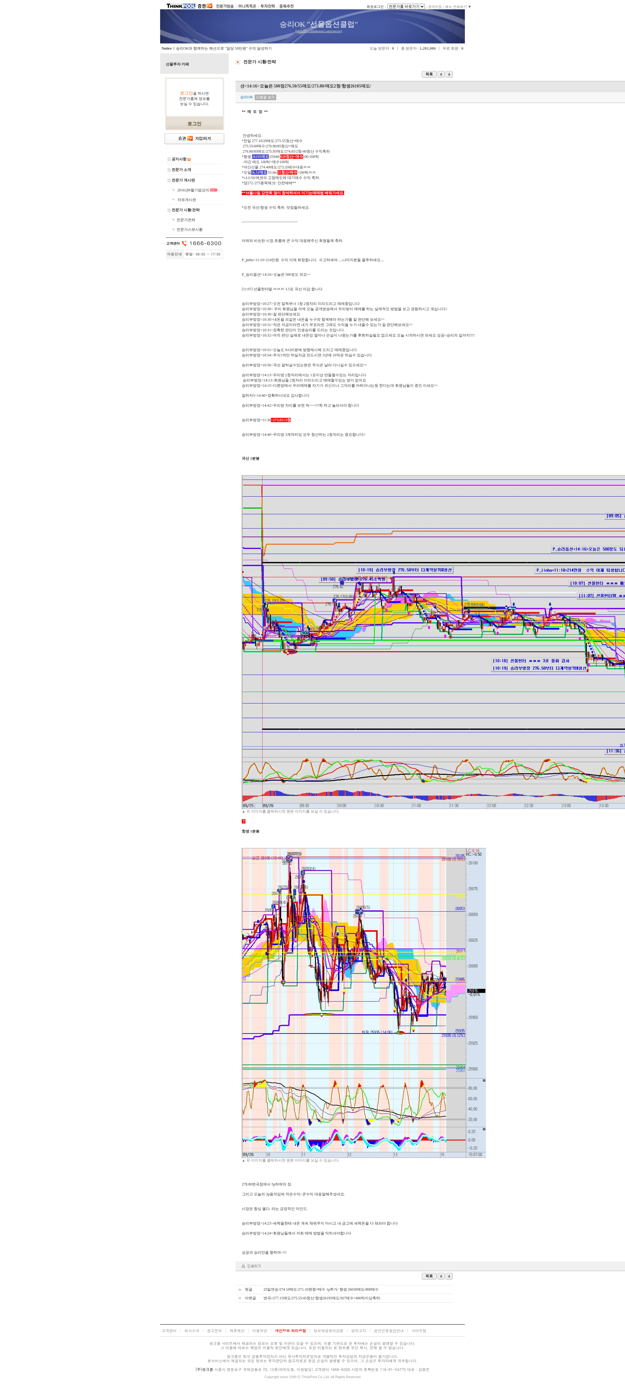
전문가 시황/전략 (186, 210)
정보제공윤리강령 (329, 1330)
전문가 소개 (181, 169)
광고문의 (214, 1330)
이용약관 (259, 1330)
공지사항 (179, 159)
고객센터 (169, 1330)
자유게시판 (187, 200)
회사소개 (191, 1330)
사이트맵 (418, 1330)
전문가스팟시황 (190, 229)
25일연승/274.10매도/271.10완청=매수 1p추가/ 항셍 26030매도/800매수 (321, 1289)
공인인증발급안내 (389, 1330)
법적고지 (358, 1330)
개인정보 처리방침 (290, 1330)
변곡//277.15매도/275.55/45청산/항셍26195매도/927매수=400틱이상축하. (322, 1298)
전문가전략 (186, 220)
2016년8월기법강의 (194, 190)
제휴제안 (237, 1330)
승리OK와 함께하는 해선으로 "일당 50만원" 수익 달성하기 (224, 48)
